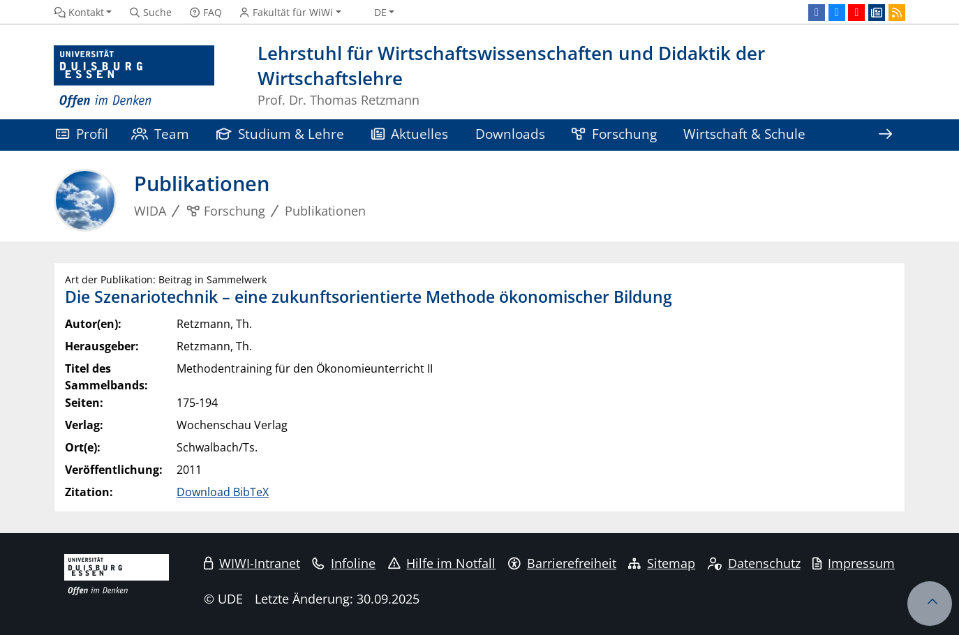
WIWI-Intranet (252, 563)
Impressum (853, 563)
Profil (82, 133)
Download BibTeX (223, 492)
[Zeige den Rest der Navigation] (885, 135)
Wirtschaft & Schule (744, 133)
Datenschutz (754, 563)
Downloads (510, 133)
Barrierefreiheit (562, 563)
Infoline (344, 563)
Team (160, 133)
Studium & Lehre (280, 133)
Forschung (614, 133)
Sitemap (661, 563)
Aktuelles (410, 133)
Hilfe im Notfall (442, 563)
